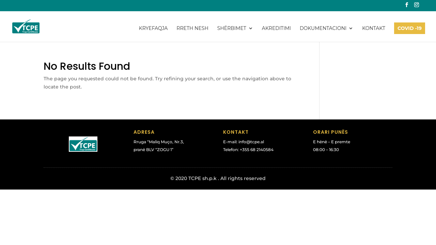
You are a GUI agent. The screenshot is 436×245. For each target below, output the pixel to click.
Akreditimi (276, 28)
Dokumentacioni (323, 28)
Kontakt (373, 28)
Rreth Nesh (192, 28)
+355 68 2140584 (257, 149)
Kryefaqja (153, 28)
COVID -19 (410, 28)
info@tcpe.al (251, 141)
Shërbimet (231, 28)
